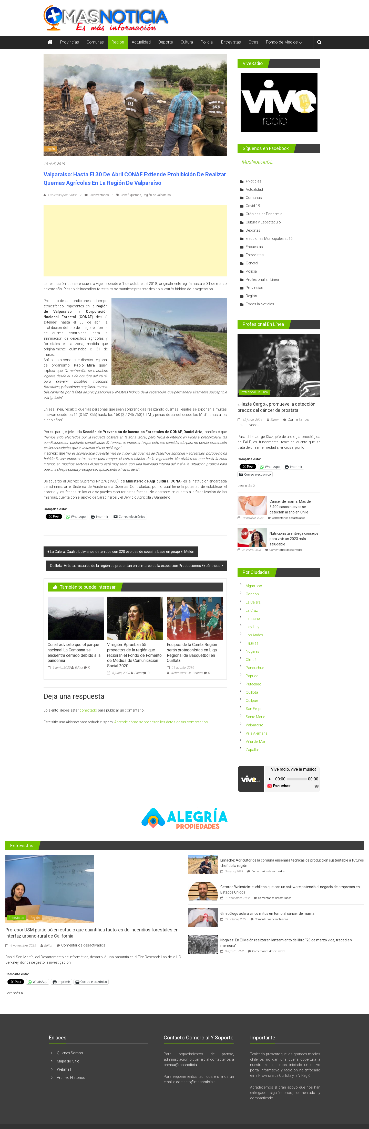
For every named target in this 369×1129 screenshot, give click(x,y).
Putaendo (253, 684)
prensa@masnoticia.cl (182, 1065)
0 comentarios (97, 195)
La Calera (253, 602)
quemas (135, 195)
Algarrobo (254, 586)
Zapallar (252, 750)
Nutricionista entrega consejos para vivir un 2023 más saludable (294, 538)
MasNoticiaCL (257, 162)
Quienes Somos (70, 1053)
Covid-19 (253, 206)
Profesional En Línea (262, 279)
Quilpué (252, 700)
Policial (207, 42)
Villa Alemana (257, 733)
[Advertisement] (135, 240)
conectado (88, 710)
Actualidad (141, 42)
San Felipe (254, 709)
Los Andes (254, 635)
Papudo (252, 676)
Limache (253, 619)
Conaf (125, 195)
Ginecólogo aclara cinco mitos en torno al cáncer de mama (267, 913)
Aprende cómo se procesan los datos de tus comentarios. (161, 722)
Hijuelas (252, 643)
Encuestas (254, 247)
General (252, 263)
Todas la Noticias (260, 304)
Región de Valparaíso (157, 195)
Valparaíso (254, 725)
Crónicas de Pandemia (264, 214)
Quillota (252, 692)
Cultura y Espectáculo (263, 222)
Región (117, 42)
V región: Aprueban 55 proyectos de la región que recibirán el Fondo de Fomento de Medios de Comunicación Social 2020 (134, 655)
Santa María (255, 717)
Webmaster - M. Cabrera (186, 673)
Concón (252, 594)
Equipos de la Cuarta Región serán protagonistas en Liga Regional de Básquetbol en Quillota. (192, 652)
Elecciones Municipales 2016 (269, 238)
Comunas (95, 42)
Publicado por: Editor (62, 195)
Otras (253, 42)
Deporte (165, 42)
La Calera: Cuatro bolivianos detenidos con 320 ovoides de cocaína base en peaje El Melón (122, 552)
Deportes (253, 230)
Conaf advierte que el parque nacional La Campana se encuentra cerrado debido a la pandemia (74, 652)
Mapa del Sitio (68, 1061)
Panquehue (255, 668)
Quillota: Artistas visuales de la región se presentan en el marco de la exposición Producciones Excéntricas (135, 566)
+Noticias (253, 181)
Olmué (251, 660)
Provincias (69, 42)
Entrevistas (231, 42)
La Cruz (252, 610)
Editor (79, 667)
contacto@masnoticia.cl (196, 1082)
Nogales (252, 651)
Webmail (64, 1069)
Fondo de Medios (282, 42)
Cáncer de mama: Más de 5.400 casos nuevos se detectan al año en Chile (290, 506)
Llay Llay (252, 627)
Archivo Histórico (71, 1078)
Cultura (187, 42)
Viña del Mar (255, 741)
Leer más (246, 485)
